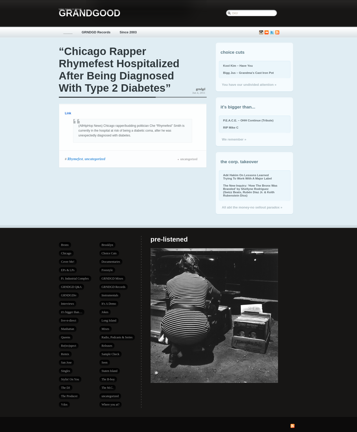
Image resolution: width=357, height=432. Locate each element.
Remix (65, 354)
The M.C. (107, 387)
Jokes (105, 312)
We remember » (234, 139)
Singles (65, 371)
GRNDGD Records (96, 32)
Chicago (66, 253)
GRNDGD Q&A (71, 287)
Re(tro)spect (68, 345)
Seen (105, 362)
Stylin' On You (70, 379)
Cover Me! (67, 261)
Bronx (65, 245)
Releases (107, 345)
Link (68, 113)
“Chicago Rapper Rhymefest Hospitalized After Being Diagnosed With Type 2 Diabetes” (119, 69)
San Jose (66, 362)
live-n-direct (68, 320)
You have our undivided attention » (249, 85)
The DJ (65, 387)
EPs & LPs (68, 270)
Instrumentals (110, 295)
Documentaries (111, 261)
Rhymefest (75, 159)
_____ (68, 32)
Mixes (105, 329)
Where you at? (111, 404)
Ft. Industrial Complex (75, 278)
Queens (65, 337)
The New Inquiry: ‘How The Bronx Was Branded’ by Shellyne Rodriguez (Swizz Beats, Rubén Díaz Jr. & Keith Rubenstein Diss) (250, 190)
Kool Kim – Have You (238, 65)
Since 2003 (128, 32)
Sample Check (111, 354)
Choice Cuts (109, 253)
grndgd (200, 89)
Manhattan (67, 329)
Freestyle (107, 270)
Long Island (109, 320)
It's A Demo (109, 303)
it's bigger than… (71, 312)
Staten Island (109, 371)
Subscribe (277, 32)
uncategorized (95, 159)
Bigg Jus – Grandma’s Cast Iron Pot (248, 72)
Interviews (67, 303)
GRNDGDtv (69, 295)
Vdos (64, 404)
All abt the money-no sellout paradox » (252, 207)
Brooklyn (107, 245)
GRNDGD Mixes (112, 278)
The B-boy (108, 379)
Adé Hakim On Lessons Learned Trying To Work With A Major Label (247, 176)
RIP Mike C (231, 127)
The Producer (69, 396)
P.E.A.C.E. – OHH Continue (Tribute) (248, 120)
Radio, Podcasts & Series (117, 337)
